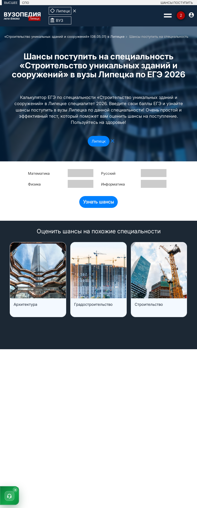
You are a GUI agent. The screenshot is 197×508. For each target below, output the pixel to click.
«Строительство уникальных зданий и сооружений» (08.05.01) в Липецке (64, 36)
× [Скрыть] (15, 489)
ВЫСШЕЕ (10, 3)
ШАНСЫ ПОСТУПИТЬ (177, 3)
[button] (9, 495)
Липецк (99, 141)
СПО (25, 3)
